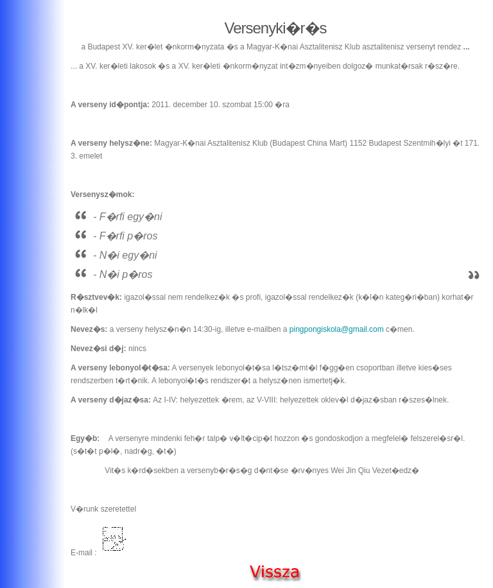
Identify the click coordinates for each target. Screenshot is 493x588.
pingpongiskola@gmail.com (337, 329)
